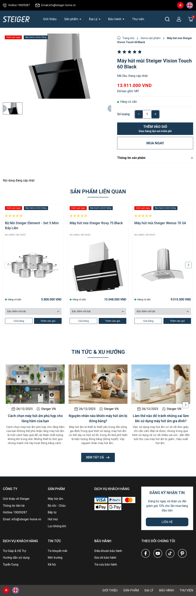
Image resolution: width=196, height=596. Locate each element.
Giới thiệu (49, 19)
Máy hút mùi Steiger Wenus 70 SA (160, 223)
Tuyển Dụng (10, 564)
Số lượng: (123, 114)
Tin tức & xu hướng (98, 352)
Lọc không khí (57, 526)
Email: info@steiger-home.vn (22, 519)
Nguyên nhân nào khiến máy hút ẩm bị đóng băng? (98, 418)
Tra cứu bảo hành (105, 564)
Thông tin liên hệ (13, 505)
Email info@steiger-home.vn (55, 5)
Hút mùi (53, 519)
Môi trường (55, 557)
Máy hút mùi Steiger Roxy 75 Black (96, 223)
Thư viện (138, 19)
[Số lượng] (147, 114)
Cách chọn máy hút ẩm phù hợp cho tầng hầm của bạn (35, 418)
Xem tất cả (98, 457)
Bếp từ (52, 512)
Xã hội (52, 564)
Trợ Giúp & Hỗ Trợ (14, 551)
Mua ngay (155, 143)
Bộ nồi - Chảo (57, 505)
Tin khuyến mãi (57, 551)
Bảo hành (115, 19)
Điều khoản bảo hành (108, 551)
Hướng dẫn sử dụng (16, 557)
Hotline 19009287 (16, 5)
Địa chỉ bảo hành (105, 557)
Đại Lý (93, 19)
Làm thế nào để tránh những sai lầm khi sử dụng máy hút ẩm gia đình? (161, 418)
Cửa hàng (19, 320)
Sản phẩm (71, 19)
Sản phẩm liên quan (98, 191)
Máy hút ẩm (55, 499)
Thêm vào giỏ (155, 129)
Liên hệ (167, 522)
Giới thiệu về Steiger (16, 499)
